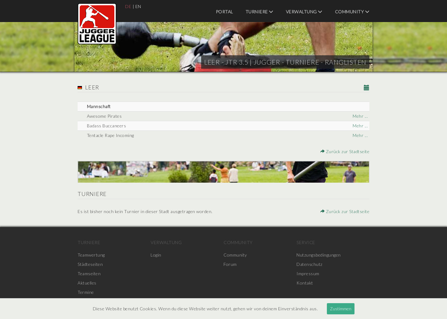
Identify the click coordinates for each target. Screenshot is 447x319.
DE (128, 6)
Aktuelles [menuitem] (87, 282)
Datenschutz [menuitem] (309, 264)
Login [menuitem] (156, 254)
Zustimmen (340, 308)
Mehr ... (360, 116)
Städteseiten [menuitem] (90, 264)
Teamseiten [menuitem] (89, 273)
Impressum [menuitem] (307, 273)
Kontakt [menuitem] (304, 282)
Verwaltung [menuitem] (304, 11)
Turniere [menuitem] (259, 11)
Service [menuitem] (305, 242)
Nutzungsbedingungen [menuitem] (318, 254)
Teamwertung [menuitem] (91, 254)
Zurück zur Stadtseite (345, 151)
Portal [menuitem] (224, 11)
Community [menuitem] (352, 11)
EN (138, 6)
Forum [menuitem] (230, 264)
